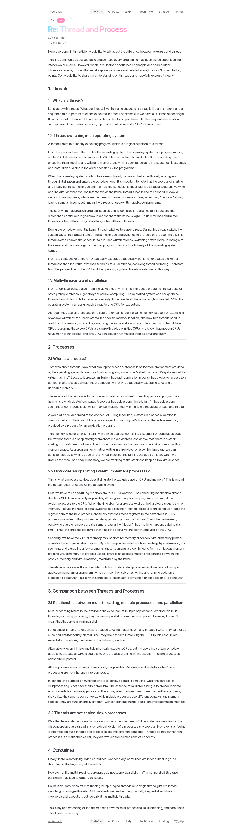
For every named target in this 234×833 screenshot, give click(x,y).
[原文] (61, 20)
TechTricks (146, 11)
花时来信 (179, 11)
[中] (68, 20)
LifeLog (164, 11)
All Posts (113, 11)
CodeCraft (97, 11)
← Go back (55, 11)
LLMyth (129, 11)
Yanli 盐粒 (58, 37)
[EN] (53, 20)
